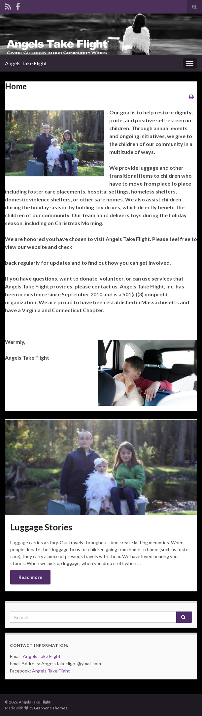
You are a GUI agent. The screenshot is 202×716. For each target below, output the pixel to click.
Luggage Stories (41, 527)
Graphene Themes (50, 707)
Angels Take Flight (42, 656)
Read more (30, 577)
